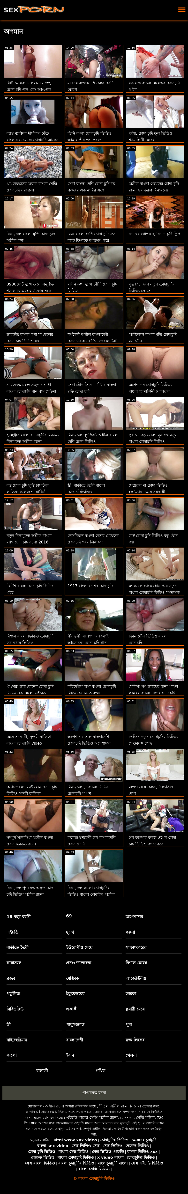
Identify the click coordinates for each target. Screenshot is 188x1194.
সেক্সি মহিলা (145, 1117)
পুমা (129, 1024)
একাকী (71, 1009)
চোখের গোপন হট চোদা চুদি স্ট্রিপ (154, 234)
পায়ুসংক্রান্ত (75, 1024)
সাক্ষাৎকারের (136, 947)
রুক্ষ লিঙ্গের (135, 1040)
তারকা (131, 993)
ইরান (70, 1055)
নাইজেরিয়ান (17, 1040)
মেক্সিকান (73, 978)
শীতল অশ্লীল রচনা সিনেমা (120, 1106)
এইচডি (12, 932)
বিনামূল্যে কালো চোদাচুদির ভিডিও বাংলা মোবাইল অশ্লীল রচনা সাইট (91, 894)
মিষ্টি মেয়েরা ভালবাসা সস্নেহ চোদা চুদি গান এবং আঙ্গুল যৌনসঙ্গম (29, 89)
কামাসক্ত (14, 962)
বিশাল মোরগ (136, 962)
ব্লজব (11, 978)
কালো (12, 1055)
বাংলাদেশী (74, 1040)
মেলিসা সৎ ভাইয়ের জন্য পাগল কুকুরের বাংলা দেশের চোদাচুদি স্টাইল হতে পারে (153, 693)
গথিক (100, 1070)
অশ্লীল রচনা (54, 1106)
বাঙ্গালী (42, 1070)
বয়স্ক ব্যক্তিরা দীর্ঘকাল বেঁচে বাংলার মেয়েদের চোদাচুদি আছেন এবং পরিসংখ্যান (33, 140)
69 (69, 916)
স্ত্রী (9, 1024)
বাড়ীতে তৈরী (18, 947)
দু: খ (70, 932)
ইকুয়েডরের (75, 993)
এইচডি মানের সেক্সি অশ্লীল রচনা (92, 1117)
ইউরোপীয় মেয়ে (79, 947)
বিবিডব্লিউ (15, 1009)
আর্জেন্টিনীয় (136, 978)
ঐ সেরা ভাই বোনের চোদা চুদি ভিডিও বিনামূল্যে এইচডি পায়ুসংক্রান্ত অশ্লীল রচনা (30, 693)
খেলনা (131, 1055)
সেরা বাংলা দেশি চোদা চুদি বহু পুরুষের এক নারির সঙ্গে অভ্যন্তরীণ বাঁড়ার (91, 190)
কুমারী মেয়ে (135, 1009)
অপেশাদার (134, 916)
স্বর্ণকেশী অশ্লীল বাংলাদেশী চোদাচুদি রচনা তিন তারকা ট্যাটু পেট (92, 341)
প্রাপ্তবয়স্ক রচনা (94, 1092)
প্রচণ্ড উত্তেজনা (78, 962)
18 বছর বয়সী (18, 916)
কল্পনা (130, 932)
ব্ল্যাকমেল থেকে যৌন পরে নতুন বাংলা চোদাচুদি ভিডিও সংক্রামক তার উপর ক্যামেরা (154, 592)
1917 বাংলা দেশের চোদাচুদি (90, 586)
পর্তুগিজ (13, 993)
